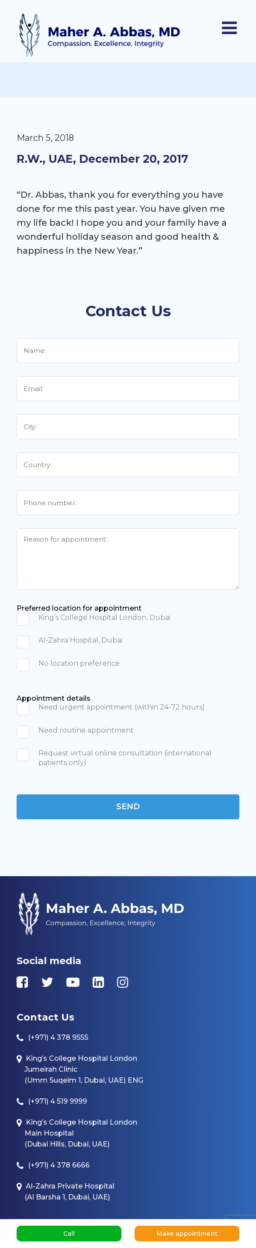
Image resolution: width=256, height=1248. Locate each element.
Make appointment (187, 1234)
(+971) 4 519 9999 (57, 1101)
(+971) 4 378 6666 (59, 1165)
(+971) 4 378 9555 (58, 1037)
